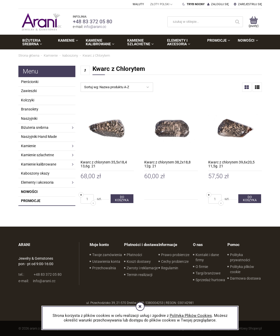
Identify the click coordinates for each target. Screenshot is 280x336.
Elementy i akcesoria (37, 182)
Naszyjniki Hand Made (39, 137)
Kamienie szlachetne (37, 155)
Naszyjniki (29, 118)
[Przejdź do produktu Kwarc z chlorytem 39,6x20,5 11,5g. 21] (235, 128)
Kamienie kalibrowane (38, 164)
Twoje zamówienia (107, 255)
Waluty (138, 4)
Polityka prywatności (240, 257)
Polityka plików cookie (242, 269)
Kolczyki (27, 100)
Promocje (30, 201)
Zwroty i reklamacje (142, 268)
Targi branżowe (208, 273)
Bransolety (29, 109)
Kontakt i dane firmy (207, 257)
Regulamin (169, 268)
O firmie (202, 267)
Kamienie (28, 146)
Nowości (29, 192)
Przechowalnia (104, 268)
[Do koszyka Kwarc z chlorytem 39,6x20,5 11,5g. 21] (249, 198)
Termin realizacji (139, 275)
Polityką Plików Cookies (191, 315)
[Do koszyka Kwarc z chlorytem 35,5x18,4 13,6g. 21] (122, 198)
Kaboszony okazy (35, 173)
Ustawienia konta (106, 261)
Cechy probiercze (175, 261)
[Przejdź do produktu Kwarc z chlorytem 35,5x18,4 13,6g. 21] (107, 128)
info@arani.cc (95, 27)
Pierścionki (29, 82)
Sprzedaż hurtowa (210, 280)
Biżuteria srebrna (34, 127)
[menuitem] (36, 42)
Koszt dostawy (139, 261)
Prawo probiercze (175, 255)
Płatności (134, 255)
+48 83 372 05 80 (92, 21)
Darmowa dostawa (245, 278)
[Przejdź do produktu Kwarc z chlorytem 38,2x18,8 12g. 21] (171, 128)
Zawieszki (29, 91)
